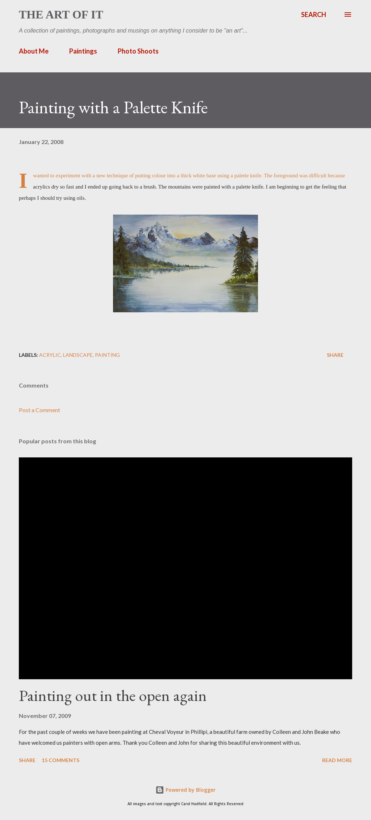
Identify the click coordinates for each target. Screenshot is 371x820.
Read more (337, 760)
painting (107, 355)
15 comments (60, 760)
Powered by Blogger (185, 789)
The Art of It (61, 14)
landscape (78, 355)
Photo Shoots (138, 51)
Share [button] (335, 355)
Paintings (83, 51)
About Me (34, 51)
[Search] (313, 14)
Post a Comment (39, 409)
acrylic (50, 355)
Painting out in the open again (113, 695)
